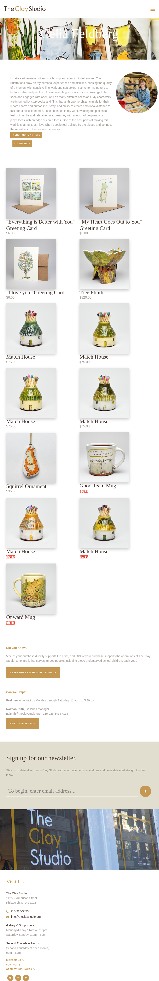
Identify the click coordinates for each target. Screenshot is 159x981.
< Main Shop (22, 143)
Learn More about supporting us (33, 672)
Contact (12, 965)
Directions (13, 960)
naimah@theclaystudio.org (23, 713)
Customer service (22, 724)
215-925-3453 (17, 911)
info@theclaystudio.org (23, 916)
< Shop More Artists (26, 135)
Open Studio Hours (19, 969)
